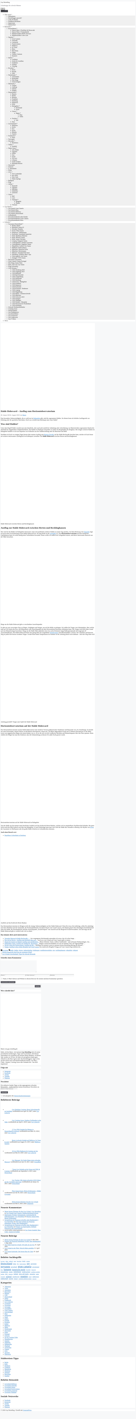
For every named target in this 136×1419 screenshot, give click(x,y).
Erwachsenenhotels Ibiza (15, 220)
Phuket (18, 203)
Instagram (8, 1073)
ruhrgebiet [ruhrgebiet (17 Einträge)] (32, 1276)
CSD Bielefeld (16, 273)
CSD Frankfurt (16, 283)
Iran (13, 155)
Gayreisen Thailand (10, 1394)
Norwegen (11, 139)
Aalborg (14, 87)
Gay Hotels (9, 206)
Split (13, 73)
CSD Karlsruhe (16, 287)
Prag (9, 182)
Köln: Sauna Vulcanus (18, 239)
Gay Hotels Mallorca (14, 212)
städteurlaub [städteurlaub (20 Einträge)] (4, 1281)
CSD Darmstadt (17, 278)
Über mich (8, 14)
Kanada (7, 1323)
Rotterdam (15, 78)
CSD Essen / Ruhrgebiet (19, 282)
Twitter (7, 1077)
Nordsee (15, 118)
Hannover (15, 102)
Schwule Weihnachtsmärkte (16, 307)
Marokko (15, 189)
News (6, 320)
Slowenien (11, 165)
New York (15, 177)
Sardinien (15, 63)
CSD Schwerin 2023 (18, 297)
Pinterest (7, 1080)
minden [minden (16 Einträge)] (11, 1274)
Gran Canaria (16, 39)
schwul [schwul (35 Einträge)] (9, 1279)
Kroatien (11, 68)
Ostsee (15, 111)
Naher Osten (12, 148)
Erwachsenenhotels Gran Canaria (18, 218)
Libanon (14, 160)
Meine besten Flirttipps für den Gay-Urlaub (25, 1204)
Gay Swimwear (13, 315)
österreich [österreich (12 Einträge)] (34, 1281)
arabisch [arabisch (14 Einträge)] (11, 1263)
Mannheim (8, 1371)
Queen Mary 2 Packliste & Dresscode (23, 30)
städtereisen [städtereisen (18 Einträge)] (35, 1279)
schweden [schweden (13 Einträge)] (3, 1279)
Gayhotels (8, 1306)
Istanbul (14, 146)
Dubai (14, 153)
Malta (6, 1329)
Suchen (38, 988)
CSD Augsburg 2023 (18, 271)
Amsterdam (15, 76)
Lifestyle (8, 222)
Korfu (14, 127)
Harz (13, 122)
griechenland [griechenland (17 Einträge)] (35, 1269)
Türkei (11, 144)
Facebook (7, 1075)
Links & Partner (13, 20)
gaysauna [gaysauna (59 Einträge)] (5, 1268)
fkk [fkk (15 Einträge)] (18, 1266)
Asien (10, 194)
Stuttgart (7, 1375)
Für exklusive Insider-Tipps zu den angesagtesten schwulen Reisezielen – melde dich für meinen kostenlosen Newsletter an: (20, 1089)
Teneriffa (14, 40)
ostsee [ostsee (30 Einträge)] (16, 1276)
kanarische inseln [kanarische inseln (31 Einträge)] (18, 1272)
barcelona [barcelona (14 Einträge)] (19, 1263)
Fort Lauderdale (17, 174)
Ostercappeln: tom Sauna (19, 256)
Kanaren (14, 56)
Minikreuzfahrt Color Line (20, 35)
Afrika (11, 184)
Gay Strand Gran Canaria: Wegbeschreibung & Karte (22, 1215)
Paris (13, 137)
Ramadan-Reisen (17, 163)
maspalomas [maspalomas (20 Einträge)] (4, 1274)
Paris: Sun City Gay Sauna (16, 264)
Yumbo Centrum (17, 54)
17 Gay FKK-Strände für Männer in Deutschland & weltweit (19, 1132)
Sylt (17, 120)
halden (16, 950)
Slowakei (11, 141)
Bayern (14, 94)
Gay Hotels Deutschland (15, 213)
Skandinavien (9, 1341)
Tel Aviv (14, 158)
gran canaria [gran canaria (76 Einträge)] (24, 1268)
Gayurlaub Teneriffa (11, 1388)
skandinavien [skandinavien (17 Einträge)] (15, 1279)
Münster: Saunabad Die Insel (21, 253)
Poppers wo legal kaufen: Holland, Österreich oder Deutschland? (20, 1229)
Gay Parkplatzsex (13, 312)
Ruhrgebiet (16, 106)
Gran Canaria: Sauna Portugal (17, 261)
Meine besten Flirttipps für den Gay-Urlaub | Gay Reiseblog (23, 1214)
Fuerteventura (16, 44)
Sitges (14, 52)
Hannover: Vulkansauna (19, 232)
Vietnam (14, 205)
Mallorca (14, 45)
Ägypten (14, 151)
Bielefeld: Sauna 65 (18, 227)
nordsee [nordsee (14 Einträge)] (2, 1276)
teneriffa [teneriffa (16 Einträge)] (11, 1281)
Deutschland (12, 92)
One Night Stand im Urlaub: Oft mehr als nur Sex (19, 1247)
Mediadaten (11, 16)
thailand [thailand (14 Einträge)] (16, 1281)
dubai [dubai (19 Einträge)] (14, 1266)
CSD (6, 1297)
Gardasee (15, 59)
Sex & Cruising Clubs (11, 1339)
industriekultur (27, 950)
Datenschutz (12, 25)
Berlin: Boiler (16, 225)
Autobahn (53, 533)
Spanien (11, 37)
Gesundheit (37, 1164)
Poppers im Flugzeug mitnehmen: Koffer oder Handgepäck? (23, 1243)
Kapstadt (14, 186)
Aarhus (14, 85)
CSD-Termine (13, 268)
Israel (13, 156)
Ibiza (13, 49)
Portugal (7, 1336)
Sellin (21, 116)
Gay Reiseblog (5, 2)
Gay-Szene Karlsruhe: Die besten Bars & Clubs (19, 1254)
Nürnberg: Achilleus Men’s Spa (21, 254)
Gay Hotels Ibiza (13, 210)
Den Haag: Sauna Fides (15, 263)
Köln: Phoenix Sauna (18, 237)
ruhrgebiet (69, 950)
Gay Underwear (13, 317)
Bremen (14, 97)
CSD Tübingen (16, 300)
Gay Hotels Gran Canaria (15, 208)
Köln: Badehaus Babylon (19, 236)
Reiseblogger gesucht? (15, 18)
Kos (13, 129)
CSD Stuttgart (16, 298)
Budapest (11, 180)
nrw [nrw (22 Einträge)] (6, 1276)
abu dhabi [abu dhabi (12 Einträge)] (3, 1263)
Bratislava (15, 143)
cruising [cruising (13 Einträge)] (28, 1263)
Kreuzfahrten (13, 28)
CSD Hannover (16, 285)
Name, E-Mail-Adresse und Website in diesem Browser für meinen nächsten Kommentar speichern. (33, 981)
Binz (21, 115)
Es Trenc (14, 47)
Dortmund (19, 108)
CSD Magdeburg (17, 292)
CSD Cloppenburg (17, 276)
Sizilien (14, 64)
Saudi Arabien (16, 162)
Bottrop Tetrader (49, 434)
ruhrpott (75, 950)
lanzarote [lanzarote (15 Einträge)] (33, 1272)
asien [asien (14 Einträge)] (15, 1263)
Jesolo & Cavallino (18, 61)
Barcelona (15, 51)
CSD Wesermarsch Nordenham (21, 304)
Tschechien (8, 1350)
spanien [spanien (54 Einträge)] (24, 1278)
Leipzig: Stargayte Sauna (19, 241)
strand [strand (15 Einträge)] (30, 1279)
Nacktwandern (12, 310)
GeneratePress (27, 1412)
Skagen (14, 90)
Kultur (6, 1326)
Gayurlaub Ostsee (10, 1389)
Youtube (7, 1078)
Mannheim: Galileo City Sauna (21, 246)
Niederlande (12, 75)
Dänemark (12, 83)
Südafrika (15, 191)
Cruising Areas (12, 309)
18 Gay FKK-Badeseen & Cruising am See (25, 1153)
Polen (10, 170)
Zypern (14, 134)
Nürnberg (7, 1373)
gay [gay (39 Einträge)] (28, 1266)
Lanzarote (15, 42)
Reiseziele (8, 26)
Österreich (8, 1356)
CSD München (16, 295)
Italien (11, 57)
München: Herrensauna (19, 251)
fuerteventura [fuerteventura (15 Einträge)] (23, 1266)
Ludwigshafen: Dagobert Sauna (21, 244)
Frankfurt (15, 99)
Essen (17, 109)
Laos (13, 198)
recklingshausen (60, 950)
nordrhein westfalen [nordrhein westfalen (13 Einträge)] (35, 1274)
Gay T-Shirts (12, 319)
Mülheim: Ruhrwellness (19, 247)
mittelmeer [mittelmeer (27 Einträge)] (17, 1274)
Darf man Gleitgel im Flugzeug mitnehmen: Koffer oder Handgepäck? (19, 1224)
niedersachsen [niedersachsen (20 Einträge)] (26, 1274)
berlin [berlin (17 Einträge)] (23, 1263)
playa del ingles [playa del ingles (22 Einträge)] (24, 1276)
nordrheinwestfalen (46, 950)
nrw (54, 950)
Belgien (7, 1295)
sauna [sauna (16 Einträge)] (37, 1276)
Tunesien (14, 192)
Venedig (14, 66)
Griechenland (13, 124)
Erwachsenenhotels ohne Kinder (18, 217)
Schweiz (10, 167)
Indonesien (8, 1317)
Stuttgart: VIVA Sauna (18, 258)
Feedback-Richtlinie (14, 21)
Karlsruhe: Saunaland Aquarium (21, 234)
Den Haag (15, 80)
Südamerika (8, 1346)
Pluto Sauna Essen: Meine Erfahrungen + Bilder (26, 1193)
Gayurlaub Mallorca (11, 1386)
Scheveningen (16, 82)
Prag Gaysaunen (13, 266)
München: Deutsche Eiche (20, 249)
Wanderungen (54, 632)
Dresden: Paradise (17, 229)
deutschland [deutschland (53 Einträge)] (6, 1265)
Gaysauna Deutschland (16, 224)
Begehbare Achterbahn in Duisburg (15, 835)
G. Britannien (12, 168)
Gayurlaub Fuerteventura (12, 1391)
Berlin (14, 95)
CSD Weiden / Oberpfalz (19, 302)
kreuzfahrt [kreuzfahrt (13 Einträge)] (28, 1272)
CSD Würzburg (16, 305)
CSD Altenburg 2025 (18, 270)
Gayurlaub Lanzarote (11, 1393)
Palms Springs (16, 179)
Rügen (18, 113)
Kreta (13, 130)
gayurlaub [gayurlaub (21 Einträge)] (14, 1269)
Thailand (15, 200)
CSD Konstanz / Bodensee (20, 288)
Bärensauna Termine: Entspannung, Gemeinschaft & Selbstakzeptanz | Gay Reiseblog (20, 1218)
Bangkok (18, 201)
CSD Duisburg (16, 280)
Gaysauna (7, 1196)
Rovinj (14, 71)
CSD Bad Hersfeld (17, 275)
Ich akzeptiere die (15, 1098)
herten (21, 950)
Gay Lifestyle (35, 1124)
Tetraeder (87, 532)
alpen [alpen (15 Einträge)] (7, 1263)
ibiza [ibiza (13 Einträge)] (2, 1272)
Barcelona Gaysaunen (14, 259)
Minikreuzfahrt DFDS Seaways (21, 33)
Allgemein (30, 1206)
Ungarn (7, 1351)
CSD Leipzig (16, 290)
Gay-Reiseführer (13, 314)
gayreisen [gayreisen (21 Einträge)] (33, 1266)
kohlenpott (36, 950)
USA (10, 172)
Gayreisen (5, 950)
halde (12, 950)
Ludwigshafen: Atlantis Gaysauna (22, 242)
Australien (8, 1292)
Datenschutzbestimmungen (22, 1098)
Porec (13, 70)
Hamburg (15, 101)
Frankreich (12, 136)
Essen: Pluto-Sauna (18, 231)
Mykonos (15, 125)
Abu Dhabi (15, 150)
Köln (13, 104)
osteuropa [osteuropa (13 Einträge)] (10, 1276)
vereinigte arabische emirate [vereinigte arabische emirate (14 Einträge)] (25, 1281)
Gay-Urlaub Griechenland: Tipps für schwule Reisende (18, 954)
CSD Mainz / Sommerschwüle (21, 293)
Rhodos (14, 132)
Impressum (11, 23)
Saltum (14, 89)
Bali (13, 196)
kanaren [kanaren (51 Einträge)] (7, 1271)
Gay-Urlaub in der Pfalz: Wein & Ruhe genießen (19, 1250)
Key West (15, 175)
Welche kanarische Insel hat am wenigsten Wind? (17, 952)
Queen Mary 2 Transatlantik (20, 32)
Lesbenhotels (12, 215)
